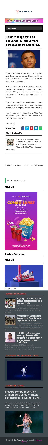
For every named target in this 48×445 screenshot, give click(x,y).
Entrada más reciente (13, 165)
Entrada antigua (37, 165)
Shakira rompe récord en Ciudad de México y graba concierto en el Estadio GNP (23, 394)
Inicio (26, 165)
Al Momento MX (16, 180)
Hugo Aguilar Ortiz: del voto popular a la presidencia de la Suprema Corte (29, 301)
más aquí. (12, 124)
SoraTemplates (19, 440)
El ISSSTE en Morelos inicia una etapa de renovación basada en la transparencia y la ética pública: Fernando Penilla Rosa (29, 337)
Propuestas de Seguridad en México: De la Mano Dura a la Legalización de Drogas (29, 318)
